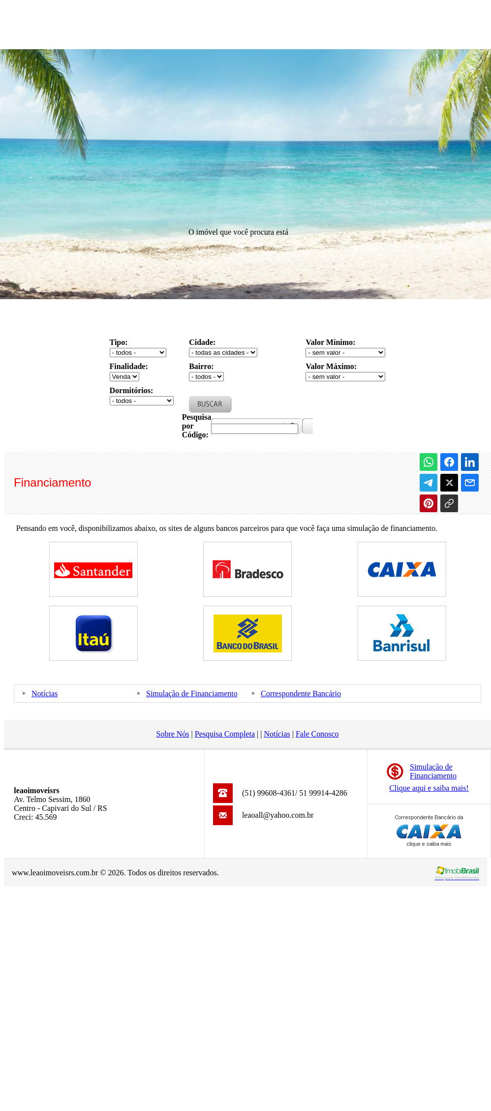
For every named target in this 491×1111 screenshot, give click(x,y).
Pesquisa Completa (225, 734)
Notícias (44, 693)
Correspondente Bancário (301, 693)
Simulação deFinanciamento (433, 771)
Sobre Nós (172, 734)
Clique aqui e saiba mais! (429, 788)
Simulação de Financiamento (192, 693)
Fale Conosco (317, 734)
